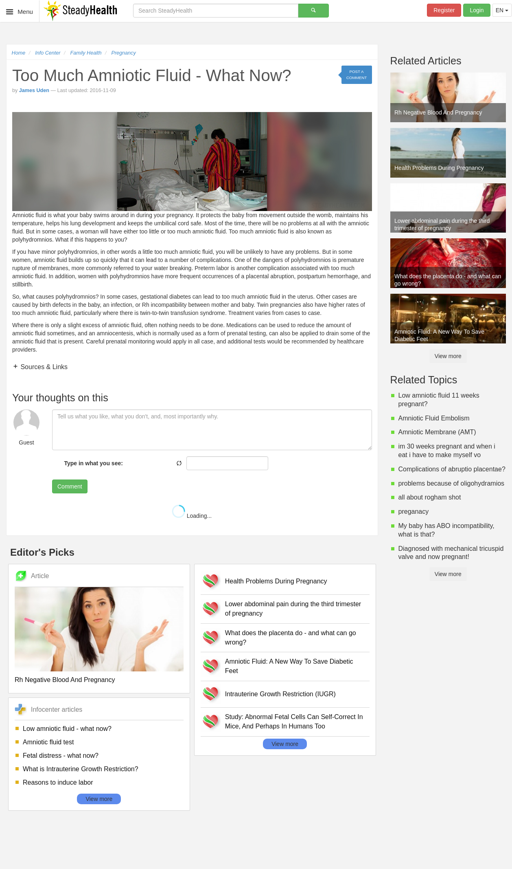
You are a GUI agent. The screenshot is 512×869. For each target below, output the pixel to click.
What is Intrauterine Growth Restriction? (80, 769)
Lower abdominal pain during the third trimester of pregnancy (293, 609)
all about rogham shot (429, 497)
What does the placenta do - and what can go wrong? (290, 637)
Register (444, 10)
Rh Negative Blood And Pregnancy (65, 679)
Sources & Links (43, 366)
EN (502, 10)
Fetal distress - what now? (60, 755)
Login (477, 10)
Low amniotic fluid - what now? (67, 728)
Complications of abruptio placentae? (451, 469)
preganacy (413, 511)
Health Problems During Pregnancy (276, 581)
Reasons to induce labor (58, 782)
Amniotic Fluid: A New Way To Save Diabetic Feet (289, 666)
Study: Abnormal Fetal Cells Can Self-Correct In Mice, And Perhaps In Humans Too (294, 721)
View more (98, 799)
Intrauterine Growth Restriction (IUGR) (280, 694)
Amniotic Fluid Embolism (434, 418)
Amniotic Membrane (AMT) (437, 432)
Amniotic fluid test (48, 742)
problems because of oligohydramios (451, 483)
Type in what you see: (93, 463)
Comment (69, 486)
